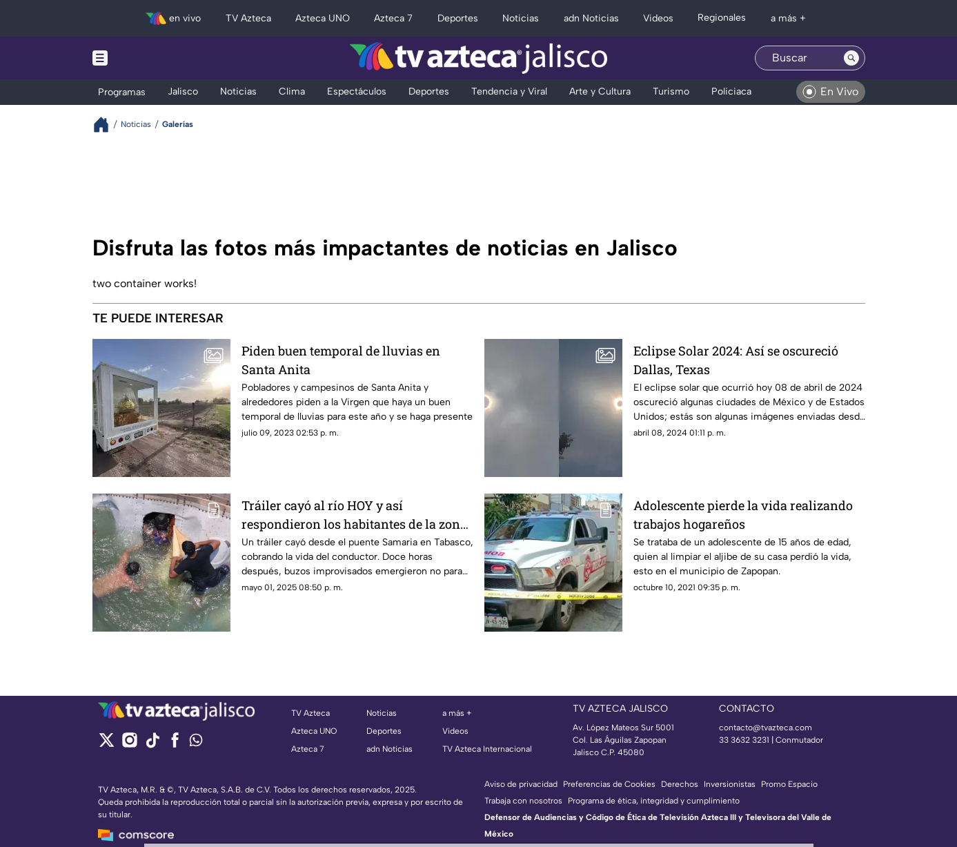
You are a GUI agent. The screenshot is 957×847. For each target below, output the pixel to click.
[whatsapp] (196, 743)
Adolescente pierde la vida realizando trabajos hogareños (743, 514)
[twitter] (106, 744)
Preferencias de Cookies (609, 784)
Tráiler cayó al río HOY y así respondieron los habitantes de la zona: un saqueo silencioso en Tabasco (355, 514)
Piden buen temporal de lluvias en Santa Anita (340, 360)
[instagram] (129, 744)
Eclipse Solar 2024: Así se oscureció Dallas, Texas (735, 360)
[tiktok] (152, 744)
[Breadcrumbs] (106, 124)
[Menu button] (147, 58)
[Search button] (851, 58)
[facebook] (175, 744)
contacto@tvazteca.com (765, 727)
